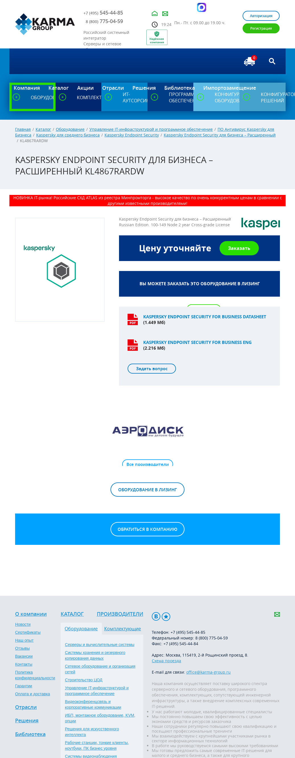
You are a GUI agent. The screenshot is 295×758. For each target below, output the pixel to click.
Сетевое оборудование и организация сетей (100, 669)
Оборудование (70, 129)
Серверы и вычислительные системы (99, 644)
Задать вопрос (151, 369)
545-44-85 (103, 12)
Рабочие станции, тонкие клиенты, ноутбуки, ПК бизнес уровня (97, 745)
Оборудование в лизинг (147, 490)
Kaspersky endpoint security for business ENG (197, 342)
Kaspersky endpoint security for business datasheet (204, 317)
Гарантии (23, 686)
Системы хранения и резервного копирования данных (95, 655)
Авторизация (261, 15)
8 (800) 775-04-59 (211, 638)
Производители (120, 614)
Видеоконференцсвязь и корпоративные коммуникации (93, 704)
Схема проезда (166, 660)
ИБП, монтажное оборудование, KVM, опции (100, 718)
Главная (23, 129)
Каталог (43, 129)
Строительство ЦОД (83, 680)
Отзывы (22, 648)
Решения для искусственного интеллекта (92, 732)
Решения (26, 721)
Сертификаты (27, 632)
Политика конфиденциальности (35, 675)
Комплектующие (122, 628)
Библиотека (30, 734)
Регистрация (261, 28)
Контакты (23, 664)
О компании (31, 614)
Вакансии (24, 656)
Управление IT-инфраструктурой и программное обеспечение (151, 129)
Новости (22, 624)
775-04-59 (104, 21)
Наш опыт (24, 640)
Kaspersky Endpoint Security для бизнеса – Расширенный (220, 135)
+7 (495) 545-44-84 (180, 643)
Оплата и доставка (32, 694)
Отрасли (26, 707)
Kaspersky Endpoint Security (132, 135)
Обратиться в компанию (147, 529)
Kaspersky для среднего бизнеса (68, 135)
